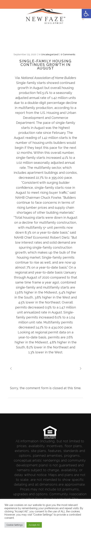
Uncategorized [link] (49, 54)
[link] (86, 13)
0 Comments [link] (68, 54)
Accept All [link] (34, 525)
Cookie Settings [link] (15, 525)
